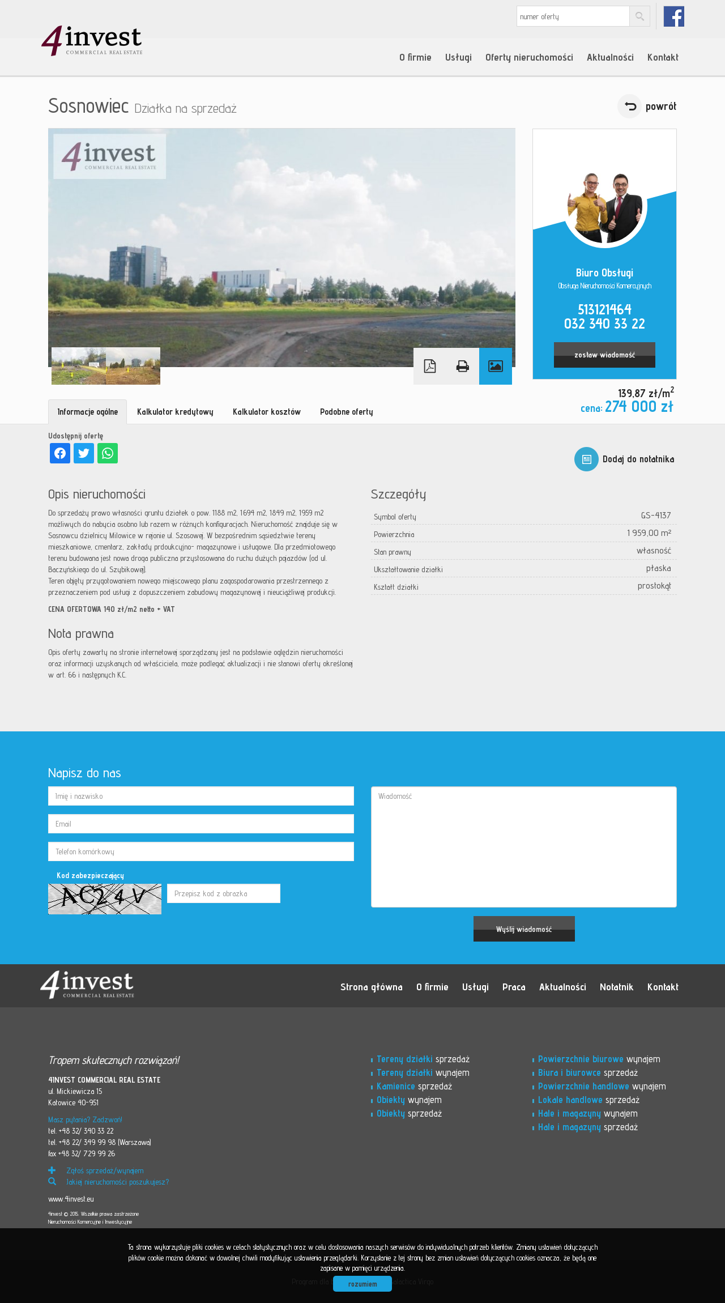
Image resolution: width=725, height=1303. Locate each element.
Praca (514, 986)
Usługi (458, 56)
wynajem (423, 1072)
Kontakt (663, 56)
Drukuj (462, 366)
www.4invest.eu (70, 1198)
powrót (661, 106)
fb (673, 16)
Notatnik (617, 986)
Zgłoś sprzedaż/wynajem (95, 1170)
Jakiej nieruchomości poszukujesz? (108, 1181)
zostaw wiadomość (604, 354)
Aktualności (610, 56)
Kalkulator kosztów (267, 411)
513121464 (605, 309)
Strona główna (371, 986)
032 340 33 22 (604, 323)
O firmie (415, 56)
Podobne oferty (346, 411)
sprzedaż (423, 1058)
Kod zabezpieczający (90, 875)
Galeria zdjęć (495, 366)
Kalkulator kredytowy (175, 411)
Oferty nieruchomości (529, 56)
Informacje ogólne (87, 411)
